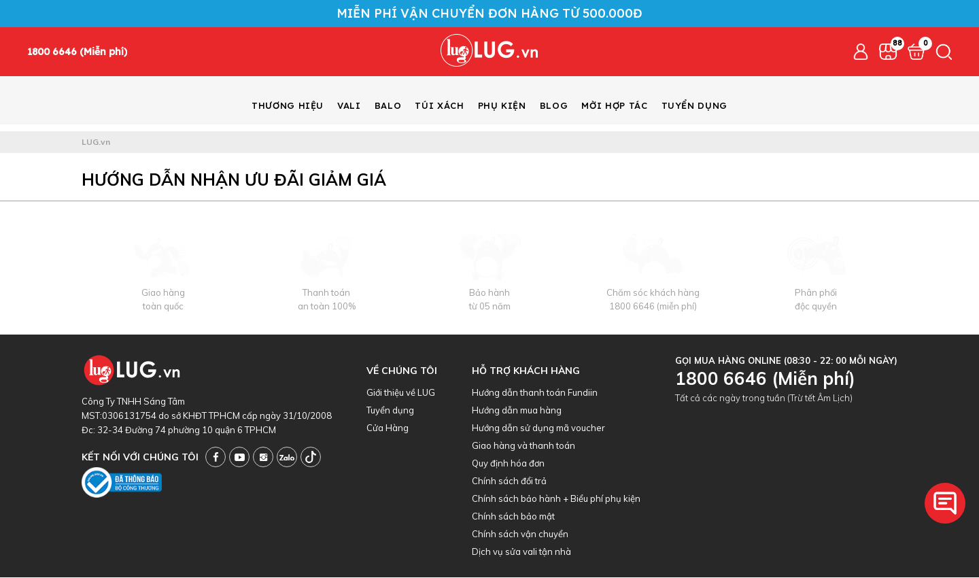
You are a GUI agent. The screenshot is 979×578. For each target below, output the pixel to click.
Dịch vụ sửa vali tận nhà (521, 552)
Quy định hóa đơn (508, 463)
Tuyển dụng (390, 410)
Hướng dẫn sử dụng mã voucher (538, 428)
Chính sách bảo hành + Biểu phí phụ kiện (556, 499)
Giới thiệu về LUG (400, 393)
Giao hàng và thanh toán (523, 446)
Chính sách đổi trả (509, 481)
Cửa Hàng (387, 428)
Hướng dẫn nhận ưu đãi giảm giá (234, 180)
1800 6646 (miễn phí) (653, 306)
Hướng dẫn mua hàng (517, 410)
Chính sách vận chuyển (520, 534)
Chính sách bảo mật (513, 516)
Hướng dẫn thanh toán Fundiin (535, 393)
